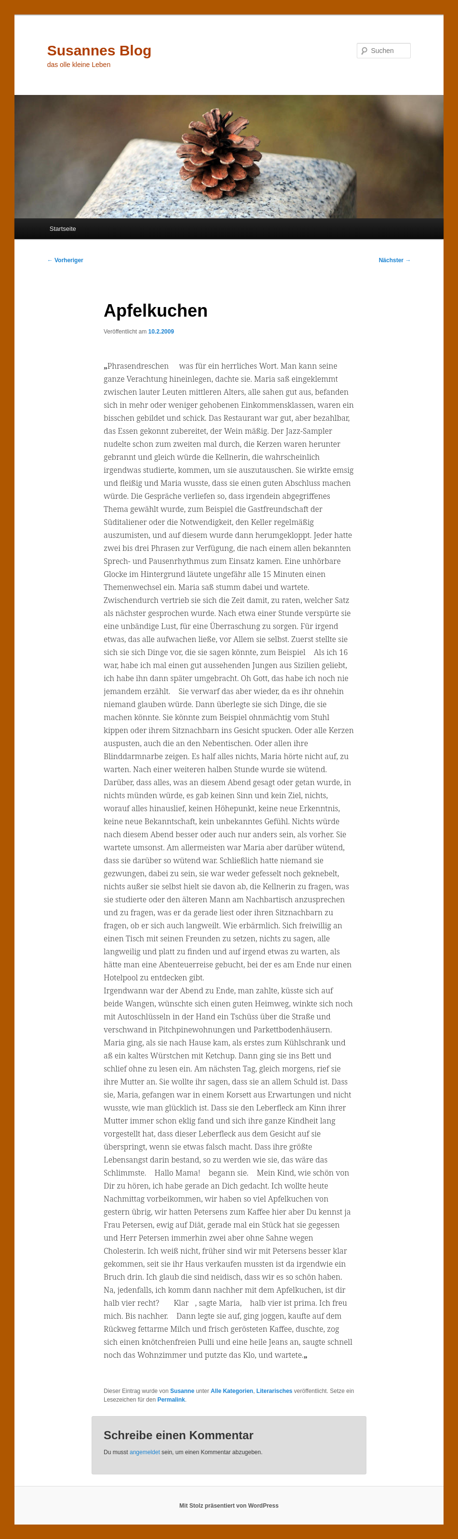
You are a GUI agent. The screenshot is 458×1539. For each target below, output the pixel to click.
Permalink (171, 1399)
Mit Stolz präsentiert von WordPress (229, 1505)
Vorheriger (65, 260)
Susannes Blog (99, 50)
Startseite (63, 228)
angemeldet (145, 1452)
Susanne (182, 1391)
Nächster (395, 260)
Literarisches (274, 1391)
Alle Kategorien (232, 1391)
